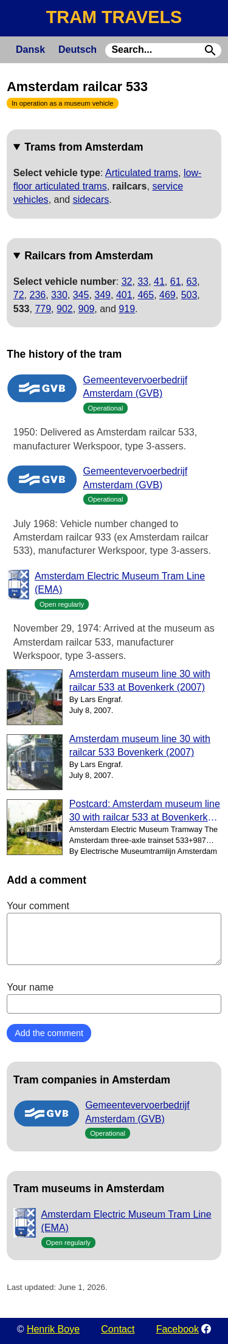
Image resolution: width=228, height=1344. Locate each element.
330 (59, 295)
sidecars (91, 199)
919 (127, 309)
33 (142, 281)
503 (189, 295)
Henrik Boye (53, 1329)
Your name (114, 998)
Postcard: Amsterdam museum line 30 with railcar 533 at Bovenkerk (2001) (144, 812)
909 (86, 309)
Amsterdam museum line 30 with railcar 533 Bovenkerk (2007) (139, 745)
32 (127, 281)
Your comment (114, 933)
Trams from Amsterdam (83, 147)
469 (167, 295)
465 (145, 295)
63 (191, 281)
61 (175, 281)
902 (65, 309)
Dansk (30, 49)
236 (38, 295)
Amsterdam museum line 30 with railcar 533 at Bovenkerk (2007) (139, 680)
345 (81, 295)
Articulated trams (141, 173)
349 (102, 295)
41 (159, 281)
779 (43, 309)
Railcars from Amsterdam (88, 256)
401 (124, 295)
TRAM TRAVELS (114, 17)
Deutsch (77, 49)
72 (18, 295)
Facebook (177, 1329)
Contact (117, 1329)
